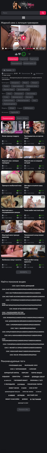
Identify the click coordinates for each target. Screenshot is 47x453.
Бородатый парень (11, 373)
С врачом (32, 369)
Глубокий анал (8, 100)
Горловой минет (21, 380)
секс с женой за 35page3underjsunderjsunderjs (23, 348)
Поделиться (34, 59)
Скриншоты (24, 59)
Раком (6, 86)
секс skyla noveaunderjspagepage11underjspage (23, 335)
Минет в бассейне (12, 399)
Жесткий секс (32, 395)
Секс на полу (31, 93)
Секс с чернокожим (18, 369)
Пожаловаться (16, 63)
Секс (34, 100)
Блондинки (15, 82)
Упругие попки (27, 391)
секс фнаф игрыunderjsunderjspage (23, 309)
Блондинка (18, 93)
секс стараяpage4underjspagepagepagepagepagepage (23, 344)
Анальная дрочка (9, 104)
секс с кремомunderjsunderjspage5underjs (23, 325)
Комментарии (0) (30, 63)
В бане (24, 388)
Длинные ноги (17, 97)
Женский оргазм (23, 100)
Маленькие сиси (31, 365)
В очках (21, 384)
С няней (26, 376)
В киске (38, 391)
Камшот (34, 82)
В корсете (7, 380)
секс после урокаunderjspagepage (23, 355)
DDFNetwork (29, 108)
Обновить (23, 272)
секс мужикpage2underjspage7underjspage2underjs (23, 317)
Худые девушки (18, 86)
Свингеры (16, 376)
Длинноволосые (23, 89)
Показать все (23, 409)
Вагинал (29, 97)
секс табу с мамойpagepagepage (23, 328)
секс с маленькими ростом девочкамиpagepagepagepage (13, 313)
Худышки (6, 376)
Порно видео (36, 373)
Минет (25, 82)
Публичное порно (35, 384)
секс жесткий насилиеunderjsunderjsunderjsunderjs (23, 296)
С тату (6, 97)
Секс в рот (33, 388)
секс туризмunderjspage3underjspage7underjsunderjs (21, 339)
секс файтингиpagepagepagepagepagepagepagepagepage (22, 304)
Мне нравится (16, 54)
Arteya (12, 108)
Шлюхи (25, 399)
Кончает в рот (23, 403)
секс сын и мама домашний (23, 286)
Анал (9, 93)
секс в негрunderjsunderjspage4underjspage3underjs (23, 289)
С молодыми (9, 384)
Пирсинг (25, 373)
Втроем (21, 395)
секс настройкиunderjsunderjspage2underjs (23, 293)
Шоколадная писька (12, 391)
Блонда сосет (38, 377)
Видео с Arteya (22, 118)
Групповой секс (15, 365)
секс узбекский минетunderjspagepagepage (23, 351)
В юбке (11, 395)
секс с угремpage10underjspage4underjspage (23, 300)
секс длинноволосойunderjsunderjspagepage (23, 321)
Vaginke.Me (14, 112)
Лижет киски (14, 388)
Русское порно (8, 89)
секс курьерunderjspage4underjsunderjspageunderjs (23, 332)
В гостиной (35, 399)
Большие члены (32, 86)
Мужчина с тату (36, 380)
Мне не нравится (19, 54)
